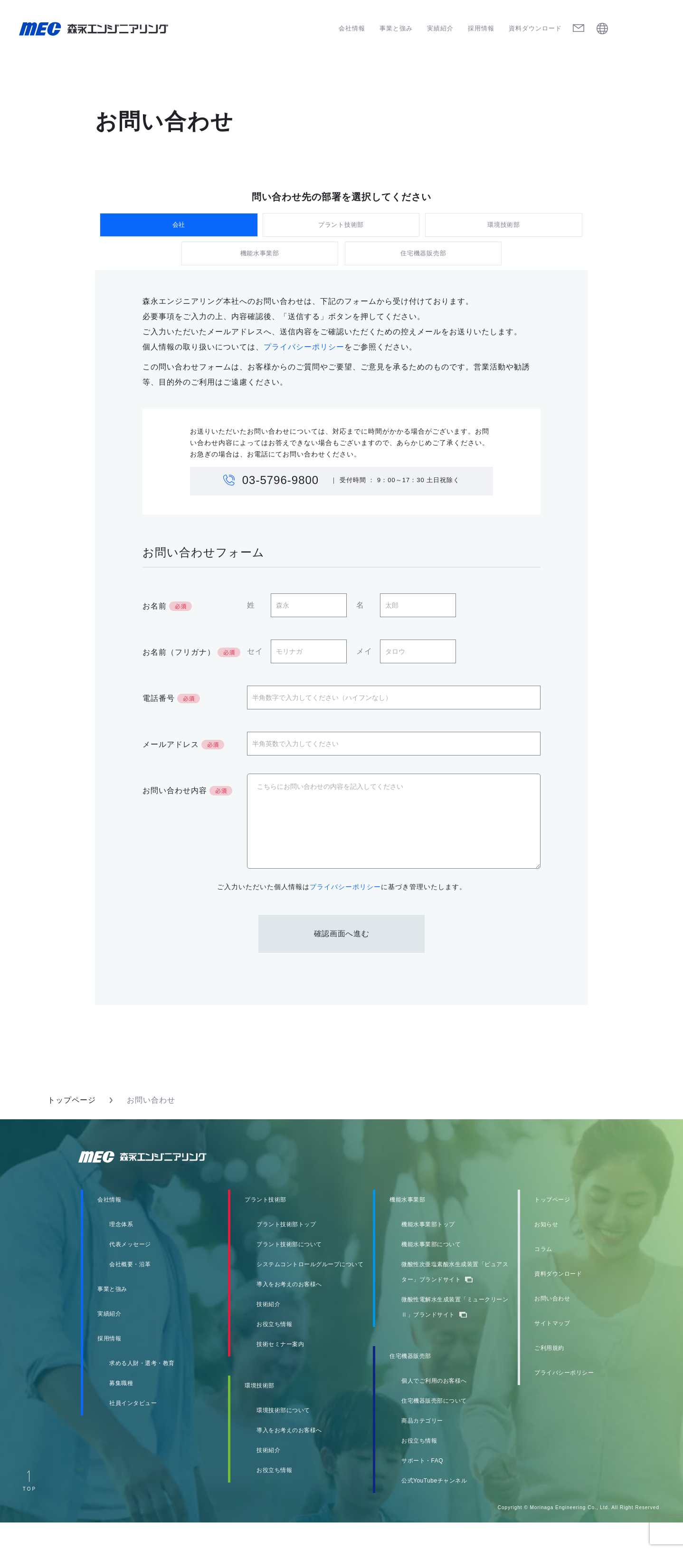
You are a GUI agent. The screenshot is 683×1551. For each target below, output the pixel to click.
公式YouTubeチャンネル (434, 1509)
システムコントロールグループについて (309, 1292)
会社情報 (352, 28)
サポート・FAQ (422, 1489)
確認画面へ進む (342, 962)
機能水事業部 (260, 274)
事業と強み (396, 28)
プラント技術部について (289, 1273)
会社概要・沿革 (130, 1292)
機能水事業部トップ (428, 1253)
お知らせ (546, 1253)
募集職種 (121, 1411)
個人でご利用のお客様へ (434, 1409)
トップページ (71, 1128)
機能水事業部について (431, 1273)
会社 (178, 231)
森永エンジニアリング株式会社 (151, 1185)
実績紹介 (440, 28)
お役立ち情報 (274, 1352)
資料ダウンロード (535, 28)
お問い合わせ (552, 1327)
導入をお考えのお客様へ (289, 1312)
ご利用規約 (549, 1376)
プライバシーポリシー (304, 375)
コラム (543, 1277)
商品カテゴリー (422, 1449)
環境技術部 (504, 231)
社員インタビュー (133, 1431)
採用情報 (481, 28)
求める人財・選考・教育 (142, 1391)
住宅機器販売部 (422, 274)
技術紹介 (268, 1332)
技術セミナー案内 (280, 1372)
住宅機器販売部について (434, 1429)
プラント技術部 (341, 231)
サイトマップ (552, 1351)
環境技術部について (283, 1438)
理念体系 (121, 1253)
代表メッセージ (130, 1273)
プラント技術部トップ (286, 1253)
